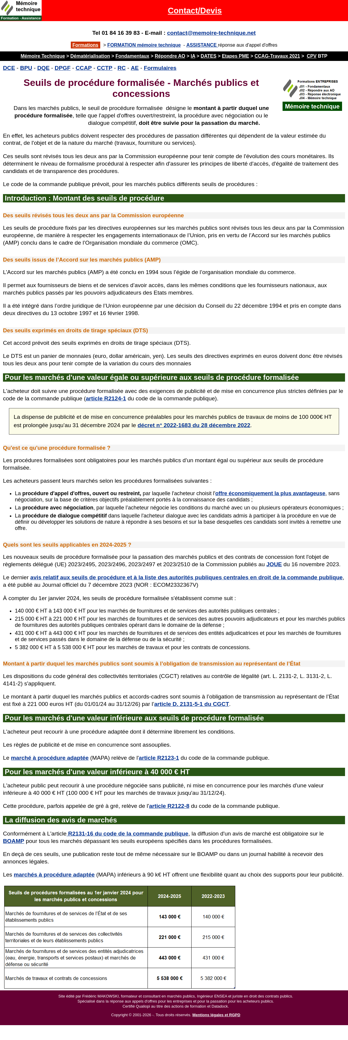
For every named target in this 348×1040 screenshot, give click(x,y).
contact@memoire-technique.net (211, 33)
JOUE (274, 564)
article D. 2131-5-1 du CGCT (191, 704)
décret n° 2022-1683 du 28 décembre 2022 (194, 425)
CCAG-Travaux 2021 (277, 56)
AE (135, 68)
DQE (43, 68)
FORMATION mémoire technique (144, 45)
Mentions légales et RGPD (216, 1015)
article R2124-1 (106, 398)
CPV (311, 56)
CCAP (84, 68)
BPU (26, 68)
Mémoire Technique (43, 56)
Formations (85, 45)
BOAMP (13, 841)
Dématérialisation (90, 56)
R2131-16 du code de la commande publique (127, 833)
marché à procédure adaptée (50, 758)
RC (121, 68)
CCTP (104, 68)
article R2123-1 (159, 758)
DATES (209, 56)
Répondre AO (170, 56)
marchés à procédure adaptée (54, 874)
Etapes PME (235, 56)
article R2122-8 (169, 806)
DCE (9, 68)
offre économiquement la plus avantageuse (270, 493)
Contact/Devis (195, 10)
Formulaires (160, 68)
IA (193, 56)
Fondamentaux (132, 56)
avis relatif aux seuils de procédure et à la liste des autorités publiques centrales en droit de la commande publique (186, 577)
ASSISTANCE (202, 45)
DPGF (62, 68)
